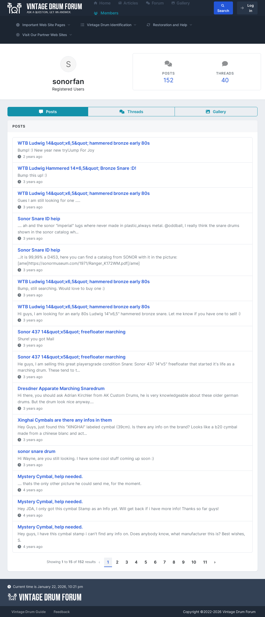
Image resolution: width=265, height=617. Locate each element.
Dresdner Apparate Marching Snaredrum (61, 388)
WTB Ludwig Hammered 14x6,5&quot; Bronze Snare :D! (77, 168)
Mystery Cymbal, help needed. (50, 476)
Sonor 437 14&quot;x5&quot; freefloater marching (71, 331)
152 (168, 80)
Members (106, 12)
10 (193, 562)
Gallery (216, 111)
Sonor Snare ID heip (39, 218)
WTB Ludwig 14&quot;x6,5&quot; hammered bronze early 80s (84, 143)
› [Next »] (215, 562)
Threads (131, 111)
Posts (48, 111)
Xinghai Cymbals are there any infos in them (65, 420)
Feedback (62, 612)
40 (225, 80)
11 (205, 562)
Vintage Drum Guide (28, 612)
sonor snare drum (36, 451)
